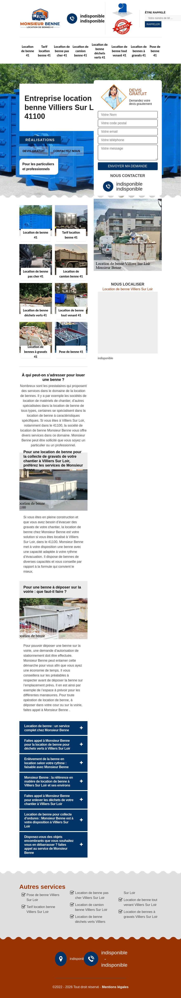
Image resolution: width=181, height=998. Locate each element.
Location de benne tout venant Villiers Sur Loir (140, 902)
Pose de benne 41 (155, 51)
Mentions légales (115, 987)
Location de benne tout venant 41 (119, 51)
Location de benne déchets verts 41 (100, 51)
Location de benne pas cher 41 (62, 51)
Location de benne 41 (27, 51)
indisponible (92, 16)
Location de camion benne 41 (80, 51)
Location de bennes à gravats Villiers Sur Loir (140, 914)
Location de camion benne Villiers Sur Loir (91, 907)
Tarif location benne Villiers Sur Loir (41, 909)
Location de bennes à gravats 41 (139, 51)
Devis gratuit (34, 151)
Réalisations (40, 140)
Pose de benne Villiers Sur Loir (43, 897)
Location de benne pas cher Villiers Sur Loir (92, 895)
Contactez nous (66, 151)
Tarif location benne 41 (44, 51)
